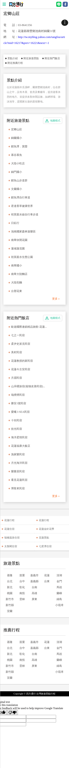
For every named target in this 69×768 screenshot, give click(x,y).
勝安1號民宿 (18, 403)
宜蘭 (9, 611)
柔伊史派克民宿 (20, 343)
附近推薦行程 (15, 63)
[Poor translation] (12, 712)
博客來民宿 (18, 488)
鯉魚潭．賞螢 (19, 146)
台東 (47, 581)
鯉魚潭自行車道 (20, 197)
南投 (22, 593)
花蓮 (47, 575)
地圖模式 (55, 120)
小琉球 (59, 605)
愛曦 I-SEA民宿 (20, 411)
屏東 (34, 599)
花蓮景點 (44, 537)
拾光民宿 (16, 428)
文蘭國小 (16, 188)
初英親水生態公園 (22, 257)
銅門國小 (16, 171)
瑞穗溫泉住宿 (12, 537)
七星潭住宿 (45, 546)
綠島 (59, 599)
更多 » (56, 298)
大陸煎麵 (16, 282)
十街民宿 (16, 420)
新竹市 (10, 599)
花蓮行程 (9, 520)
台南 (34, 587)
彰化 (22, 587)
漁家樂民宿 (18, 454)
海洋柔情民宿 (19, 437)
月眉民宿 (16, 377)
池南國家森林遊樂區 (23, 231)
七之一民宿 (18, 335)
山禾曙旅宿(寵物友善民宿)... (28, 386)
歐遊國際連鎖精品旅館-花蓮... (29, 326)
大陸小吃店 (18, 163)
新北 (9, 587)
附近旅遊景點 (31, 58)
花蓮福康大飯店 (20, 445)
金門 (59, 581)
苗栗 (22, 575)
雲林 (22, 599)
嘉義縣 (34, 581)
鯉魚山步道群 (19, 180)
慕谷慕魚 (16, 154)
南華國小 (16, 265)
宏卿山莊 (16, 129)
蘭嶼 (59, 593)
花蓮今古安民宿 (20, 369)
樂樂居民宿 (18, 471)
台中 (22, 581)
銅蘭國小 (16, 137)
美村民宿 (16, 352)
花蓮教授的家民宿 (22, 360)
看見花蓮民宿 (19, 479)
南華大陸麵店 (19, 274)
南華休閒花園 (19, 240)
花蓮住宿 (9, 529)
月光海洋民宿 (19, 462)
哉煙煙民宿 (18, 394)
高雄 (34, 593)
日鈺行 (15, 223)
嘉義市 (34, 575)
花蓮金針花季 (46, 529)
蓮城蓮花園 (18, 248)
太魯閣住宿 (10, 546)
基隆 (9, 575)
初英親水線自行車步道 (24, 214)
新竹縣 (10, 605)
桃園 (9, 593)
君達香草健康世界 (22, 206)
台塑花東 (16, 291)
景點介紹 (12, 58)
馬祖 (59, 587)
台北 (9, 581)
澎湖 (59, 575)
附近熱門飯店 (52, 58)
